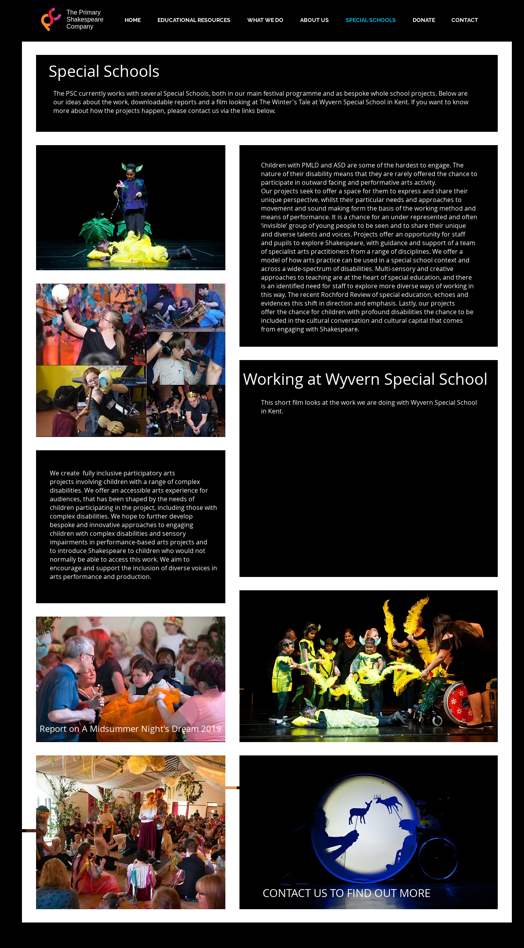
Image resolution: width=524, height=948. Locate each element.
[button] (130, 729)
